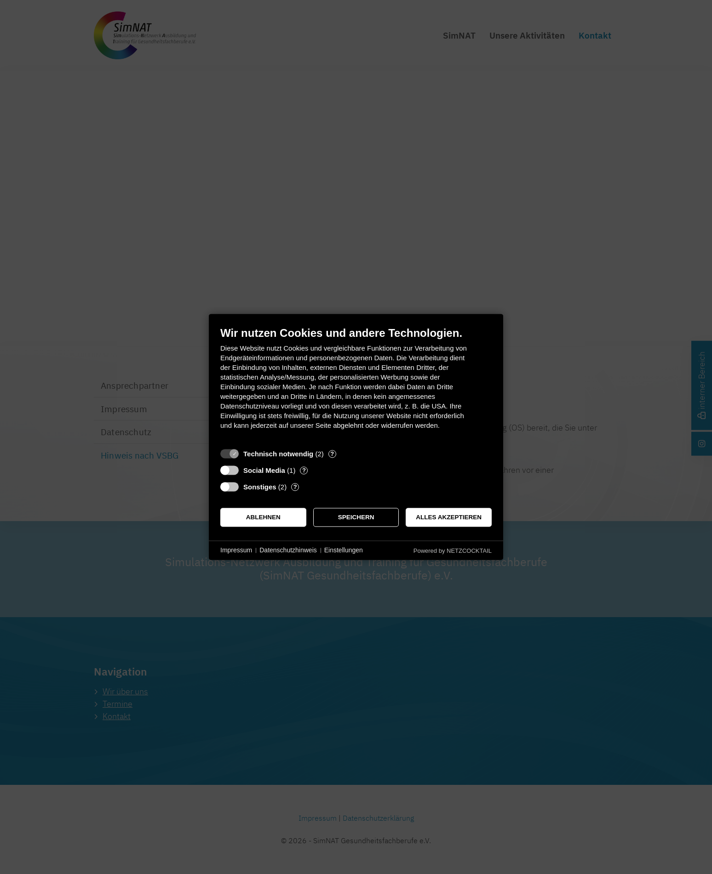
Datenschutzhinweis (288, 550)
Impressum (236, 550)
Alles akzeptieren (449, 517)
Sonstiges (259, 487)
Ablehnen (263, 517)
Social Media (264, 470)
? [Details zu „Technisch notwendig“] (332, 453)
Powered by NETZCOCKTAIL (452, 550)
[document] (356, 385)
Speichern (356, 517)
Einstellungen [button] (343, 550)
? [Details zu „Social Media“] (304, 470)
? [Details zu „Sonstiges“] (295, 486)
